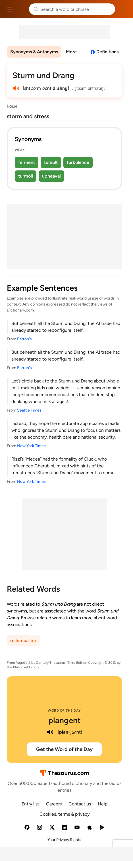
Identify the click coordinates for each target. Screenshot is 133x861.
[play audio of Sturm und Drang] (16, 88)
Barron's (24, 339)
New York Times (31, 445)
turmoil (25, 176)
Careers (54, 804)
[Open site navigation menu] (10, 9)
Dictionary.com (123, 9)
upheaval (51, 176)
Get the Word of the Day (64, 749)
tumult (51, 162)
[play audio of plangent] (50, 732)
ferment (26, 162)
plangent (64, 720)
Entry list (30, 804)
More (71, 51)
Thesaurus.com (21, 9)
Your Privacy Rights (64, 839)
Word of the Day (64, 711)
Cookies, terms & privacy (65, 814)
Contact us (79, 804)
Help (102, 804)
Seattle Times (29, 410)
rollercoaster (23, 640)
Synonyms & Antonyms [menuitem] (34, 51)
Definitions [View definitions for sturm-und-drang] (107, 51)
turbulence (78, 162)
